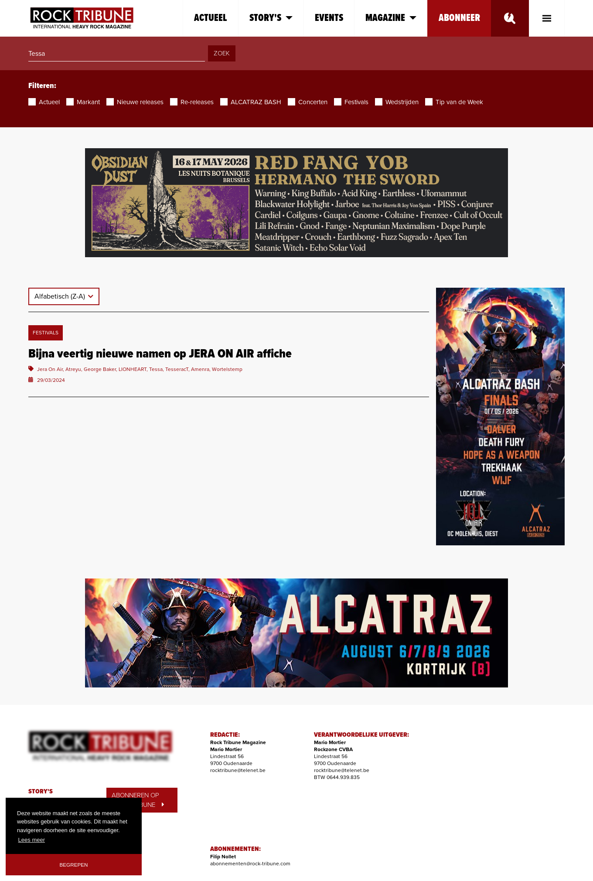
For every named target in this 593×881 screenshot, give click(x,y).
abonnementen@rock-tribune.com (250, 864)
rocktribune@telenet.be (238, 770)
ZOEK (222, 53)
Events (329, 18)
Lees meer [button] (31, 840)
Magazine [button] (390, 18)
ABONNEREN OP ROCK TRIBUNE (138, 800)
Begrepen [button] (74, 864)
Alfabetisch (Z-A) (60, 296)
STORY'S (40, 792)
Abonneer (459, 18)
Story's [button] (271, 18)
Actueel (210, 18)
